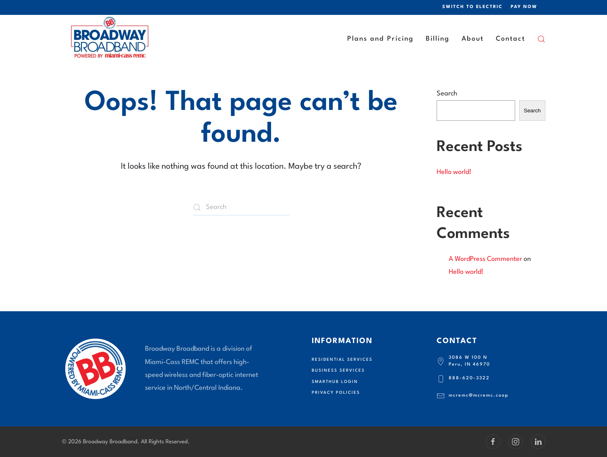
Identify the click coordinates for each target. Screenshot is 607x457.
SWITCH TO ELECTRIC (472, 7)
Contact (510, 38)
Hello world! (454, 172)
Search (447, 93)
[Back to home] (110, 39)
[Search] (241, 207)
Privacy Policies (336, 393)
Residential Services (342, 360)
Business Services (338, 370)
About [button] (473, 38)
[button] (541, 39)
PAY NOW (524, 7)
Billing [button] (438, 38)
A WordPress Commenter (485, 259)
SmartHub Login (335, 382)
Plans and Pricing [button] (380, 38)
